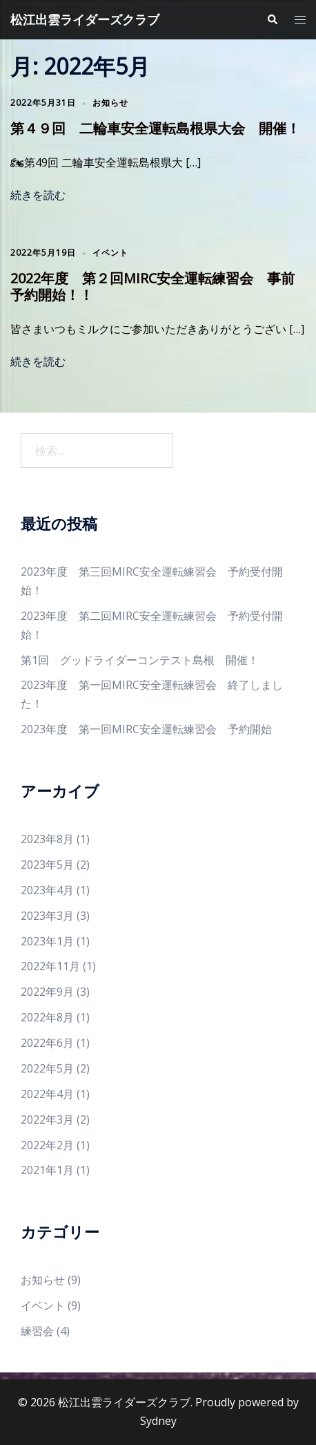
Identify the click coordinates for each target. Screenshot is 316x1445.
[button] (271, 19)
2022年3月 (47, 1119)
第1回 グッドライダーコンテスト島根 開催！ (140, 660)
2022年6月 (47, 1042)
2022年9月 (47, 991)
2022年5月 (47, 1068)
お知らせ (110, 102)
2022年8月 (47, 1017)
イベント (110, 252)
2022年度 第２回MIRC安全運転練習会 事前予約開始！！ (152, 286)
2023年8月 (47, 839)
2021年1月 (47, 1170)
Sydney (158, 1420)
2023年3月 (47, 915)
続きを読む (38, 194)
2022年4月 (47, 1094)
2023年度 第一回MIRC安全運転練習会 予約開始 (146, 729)
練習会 (37, 1331)
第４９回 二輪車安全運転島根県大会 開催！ (155, 128)
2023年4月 (47, 890)
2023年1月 (47, 941)
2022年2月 (47, 1145)
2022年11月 (50, 966)
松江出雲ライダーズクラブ (84, 19)
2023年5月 (47, 864)
